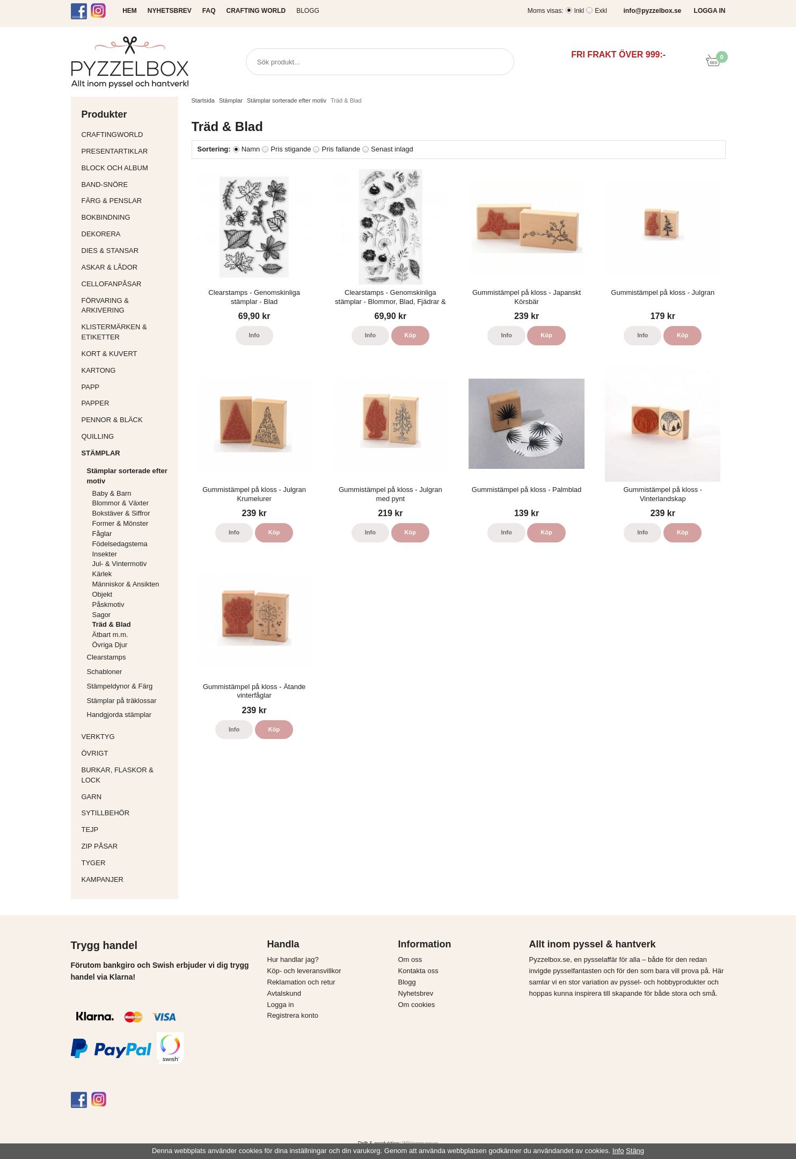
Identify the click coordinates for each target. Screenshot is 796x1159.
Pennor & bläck (127, 420)
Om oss (410, 959)
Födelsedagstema (120, 544)
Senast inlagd (392, 149)
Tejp (127, 829)
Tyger (127, 863)
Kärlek (102, 574)
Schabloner (104, 672)
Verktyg (127, 737)
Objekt (102, 594)
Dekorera (127, 234)
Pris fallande (341, 149)
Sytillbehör (127, 813)
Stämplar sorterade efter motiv (130, 476)
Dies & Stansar (127, 251)
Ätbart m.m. (110, 635)
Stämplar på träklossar (122, 701)
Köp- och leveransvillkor (304, 971)
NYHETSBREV (170, 11)
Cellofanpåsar (112, 284)
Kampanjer (103, 879)
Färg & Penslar (127, 201)
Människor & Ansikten (125, 584)
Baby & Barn (112, 493)
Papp (127, 387)
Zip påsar (100, 846)
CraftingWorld (127, 135)
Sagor (101, 615)
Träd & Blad (111, 624)
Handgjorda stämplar (119, 715)
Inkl (579, 11)
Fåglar (102, 534)
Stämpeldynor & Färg (120, 686)
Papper (127, 403)
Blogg (307, 11)
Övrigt (95, 753)
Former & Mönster (120, 523)
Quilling (127, 436)
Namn (251, 149)
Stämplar (127, 453)
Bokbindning (127, 217)
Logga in (280, 1005)
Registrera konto (292, 1015)
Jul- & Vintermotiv (119, 564)
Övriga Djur (110, 645)
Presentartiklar (127, 151)
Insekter (104, 554)
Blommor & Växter (120, 503)
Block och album (127, 168)
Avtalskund (284, 993)
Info (254, 335)
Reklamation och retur (301, 982)
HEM (129, 11)
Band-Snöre (127, 184)
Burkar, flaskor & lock (127, 775)
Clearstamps (106, 657)
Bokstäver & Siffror (121, 513)
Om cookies (416, 1005)
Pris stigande (291, 149)
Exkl (601, 11)
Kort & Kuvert (127, 354)
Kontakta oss (418, 971)
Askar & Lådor (110, 267)
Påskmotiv (108, 604)
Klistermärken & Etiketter (127, 332)
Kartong (127, 370)
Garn (127, 797)
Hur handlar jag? (293, 959)
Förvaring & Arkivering (127, 305)
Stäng (635, 1151)
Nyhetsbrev (416, 993)
